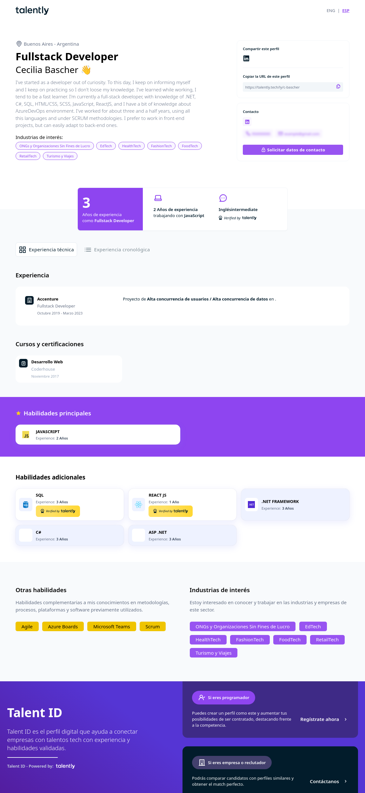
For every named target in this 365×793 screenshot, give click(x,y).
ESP (345, 10)
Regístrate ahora (324, 719)
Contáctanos (329, 781)
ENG (331, 10)
